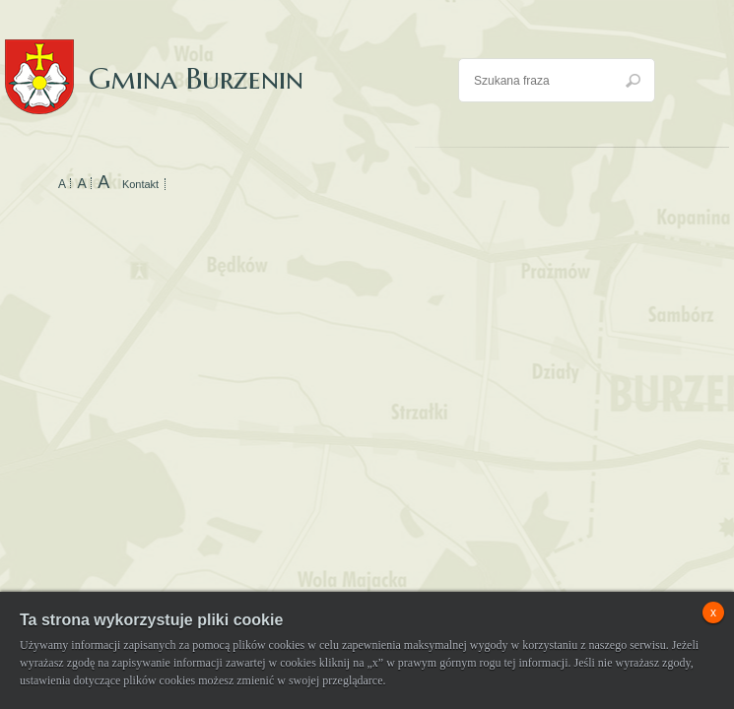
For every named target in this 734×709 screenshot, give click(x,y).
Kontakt (140, 184)
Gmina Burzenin (154, 58)
